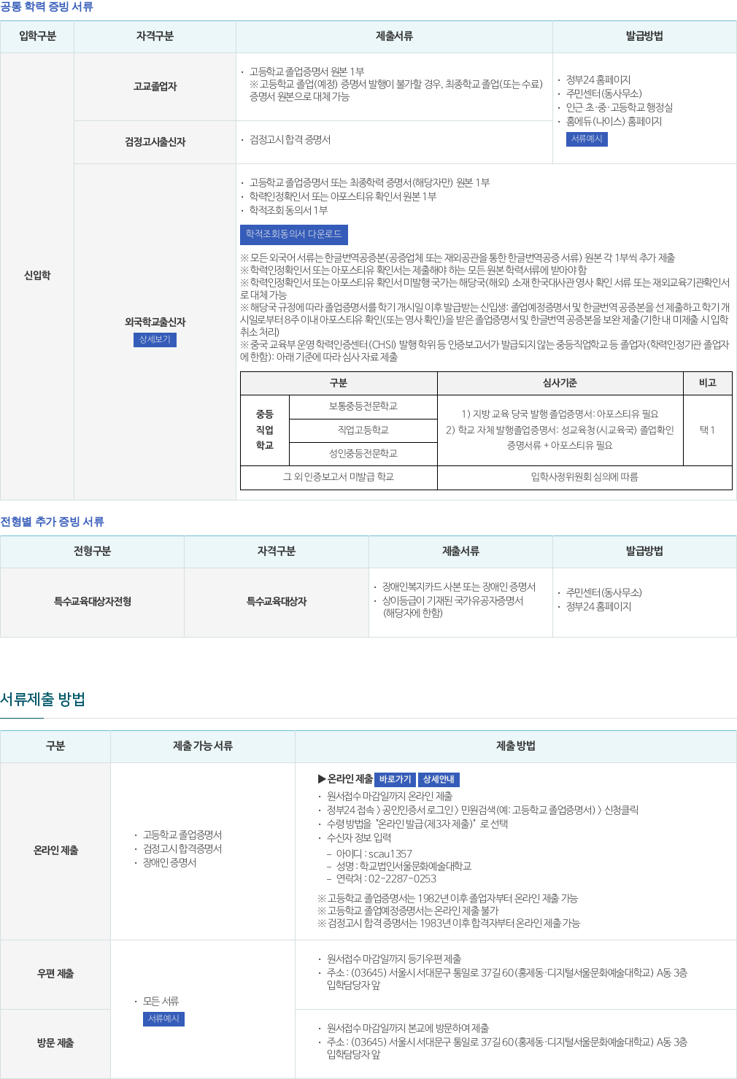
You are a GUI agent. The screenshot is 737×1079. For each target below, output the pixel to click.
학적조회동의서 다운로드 (294, 234)
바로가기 (395, 779)
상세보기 (155, 339)
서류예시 (587, 139)
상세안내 (439, 779)
